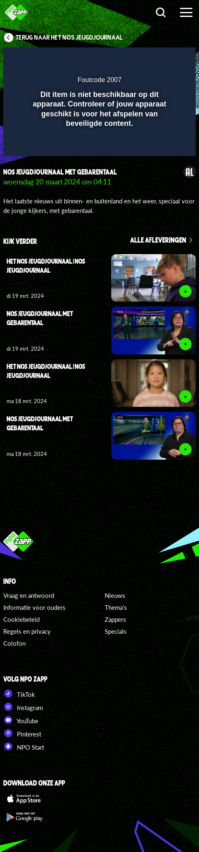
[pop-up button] (152, 59)
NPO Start (23, 746)
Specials (115, 631)
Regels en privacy (27, 631)
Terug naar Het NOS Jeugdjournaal (69, 37)
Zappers (115, 619)
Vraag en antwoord (28, 595)
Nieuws (115, 595)
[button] (168, 59)
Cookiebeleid (21, 619)
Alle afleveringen (158, 239)
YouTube (20, 720)
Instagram (23, 707)
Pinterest (22, 733)
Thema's (116, 607)
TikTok (19, 694)
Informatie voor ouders (34, 607)
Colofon (14, 643)
